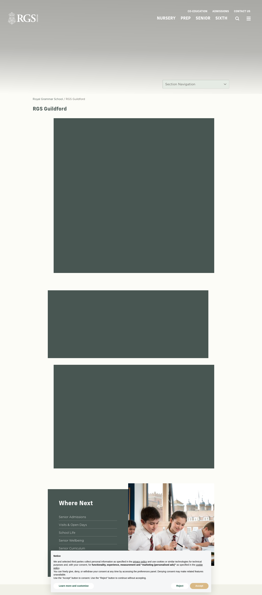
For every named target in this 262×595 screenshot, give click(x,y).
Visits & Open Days (73, 524)
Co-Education (197, 11)
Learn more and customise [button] (74, 585)
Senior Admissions (72, 517)
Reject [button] (179, 585)
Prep (186, 19)
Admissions (220, 11)
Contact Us (242, 11)
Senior (203, 19)
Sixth (221, 19)
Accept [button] (199, 585)
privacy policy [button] (140, 561)
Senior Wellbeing (71, 540)
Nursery (166, 19)
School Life (67, 532)
